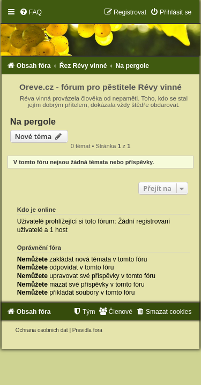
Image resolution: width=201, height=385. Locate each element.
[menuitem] (30, 12)
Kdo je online (36, 209)
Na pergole (33, 121)
